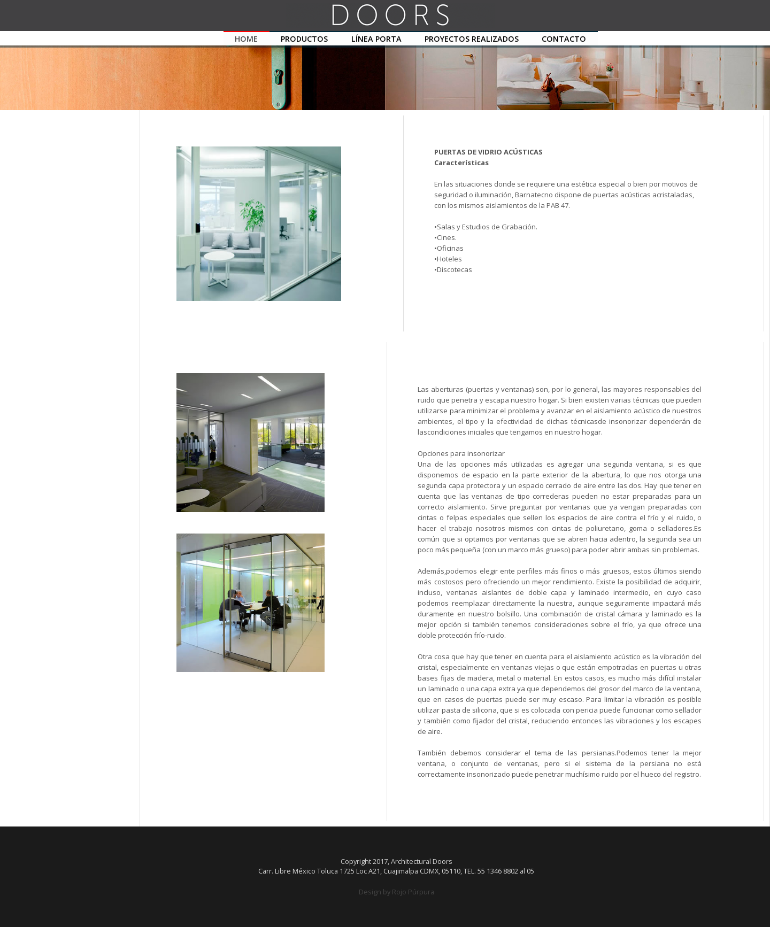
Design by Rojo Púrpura (396, 892)
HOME (246, 39)
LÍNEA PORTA (376, 39)
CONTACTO (564, 39)
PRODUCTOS (304, 39)
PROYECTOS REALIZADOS (472, 39)
